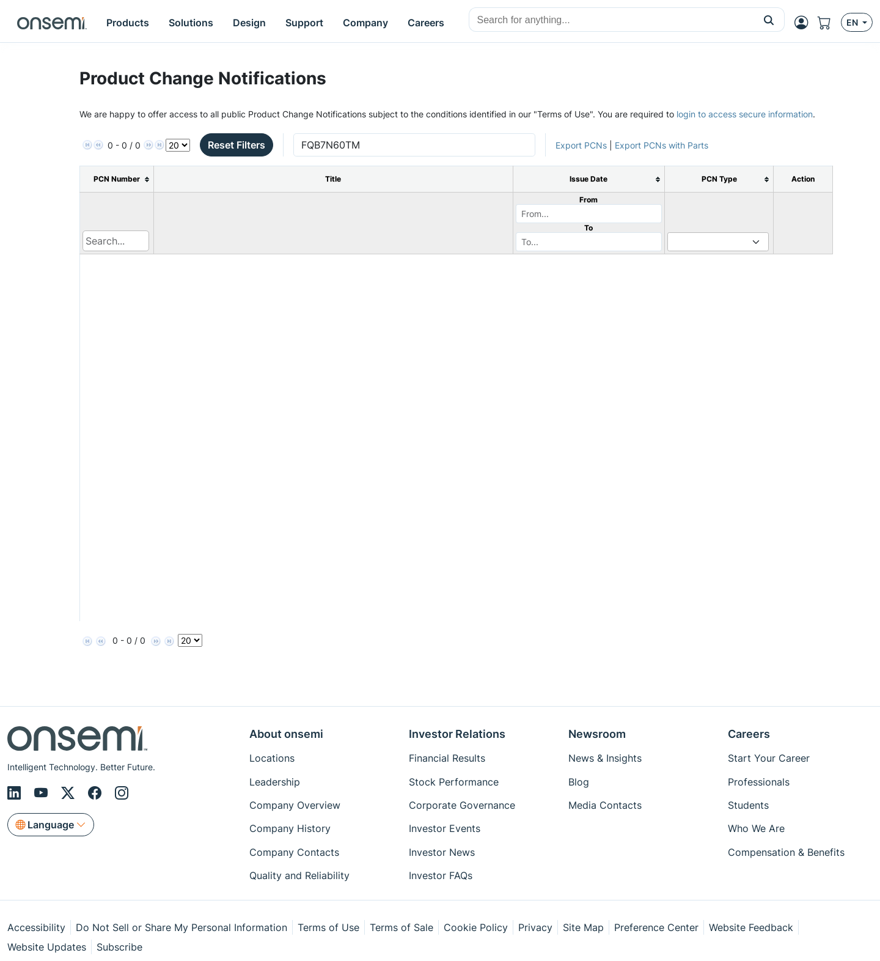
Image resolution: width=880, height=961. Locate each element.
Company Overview (294, 805)
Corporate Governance (462, 805)
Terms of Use (328, 927)
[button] (769, 19)
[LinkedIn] (15, 793)
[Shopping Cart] (829, 22)
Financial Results (447, 758)
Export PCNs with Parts (661, 145)
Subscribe (119, 947)
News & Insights (605, 758)
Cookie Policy (476, 927)
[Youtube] (42, 793)
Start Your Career (769, 758)
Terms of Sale (401, 927)
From (588, 199)
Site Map (583, 927)
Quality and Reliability (299, 875)
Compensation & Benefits (786, 852)
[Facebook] (96, 793)
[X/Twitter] (69, 793)
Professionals (759, 782)
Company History (290, 828)
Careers (749, 733)
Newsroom (597, 733)
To (588, 227)
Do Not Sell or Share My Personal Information (181, 927)
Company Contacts (294, 852)
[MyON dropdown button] (805, 22)
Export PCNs (581, 145)
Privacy (535, 927)
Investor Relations (457, 733)
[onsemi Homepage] (52, 22)
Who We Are (756, 828)
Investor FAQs (440, 875)
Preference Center (656, 927)
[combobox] (611, 20)
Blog (578, 782)
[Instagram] (121, 793)
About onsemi (286, 733)
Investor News (442, 852)
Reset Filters (236, 145)
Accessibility (36, 927)
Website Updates (46, 947)
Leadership (274, 782)
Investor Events (444, 828)
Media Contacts (605, 805)
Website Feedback (751, 927)
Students (748, 805)
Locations (272, 758)
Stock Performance (454, 782)
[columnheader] (117, 179)
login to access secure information (744, 114)
